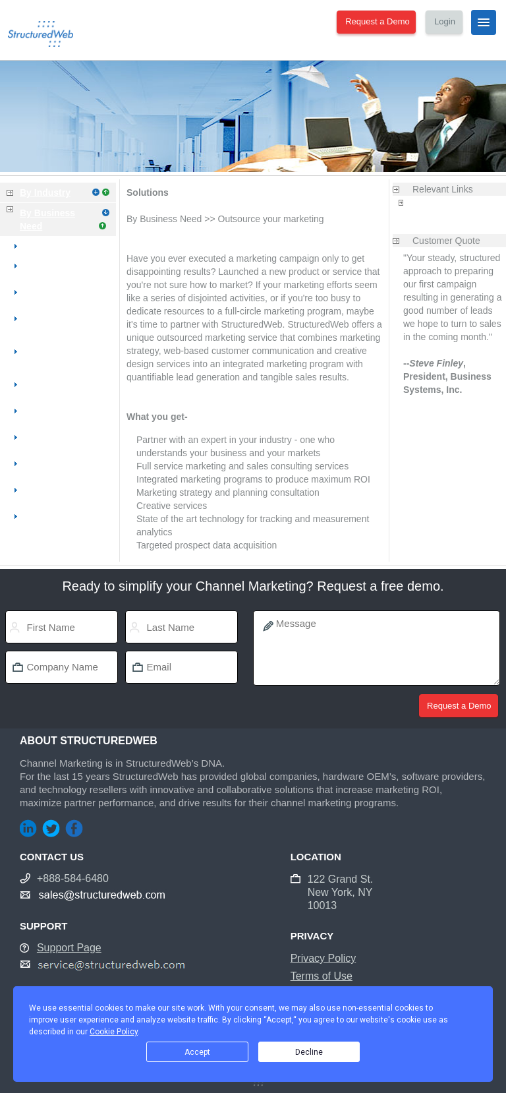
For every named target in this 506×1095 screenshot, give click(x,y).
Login (444, 21)
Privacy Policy (323, 958)
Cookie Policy (114, 1031)
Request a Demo (377, 21)
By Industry (45, 192)
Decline (309, 1052)
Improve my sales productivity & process (64, 351)
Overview (47, 246)
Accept (197, 1052)
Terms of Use (321, 976)
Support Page (69, 947)
